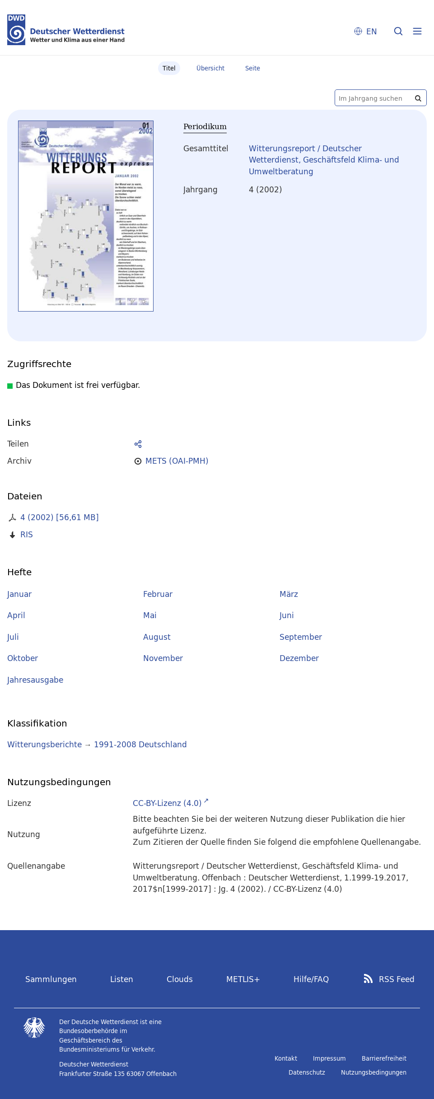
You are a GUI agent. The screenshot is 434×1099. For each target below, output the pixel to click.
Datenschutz (307, 1072)
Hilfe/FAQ (311, 979)
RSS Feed (397, 979)
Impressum (329, 1058)
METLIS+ (243, 979)
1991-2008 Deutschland (140, 744)
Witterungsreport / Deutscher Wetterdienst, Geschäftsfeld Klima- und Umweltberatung (324, 160)
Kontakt (286, 1058)
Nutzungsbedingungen (373, 1072)
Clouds (180, 979)
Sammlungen (51, 979)
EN (371, 31)
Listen (121, 979)
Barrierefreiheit (384, 1058)
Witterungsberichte (44, 744)
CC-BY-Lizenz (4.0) (167, 803)
